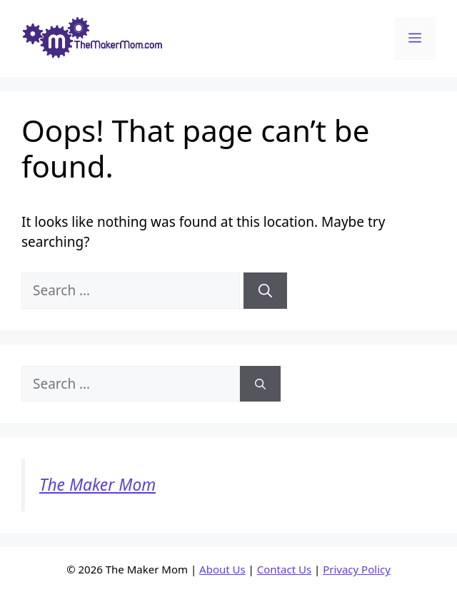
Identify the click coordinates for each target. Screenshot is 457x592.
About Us (222, 569)
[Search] (265, 290)
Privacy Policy (357, 569)
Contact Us (284, 569)
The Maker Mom (97, 485)
